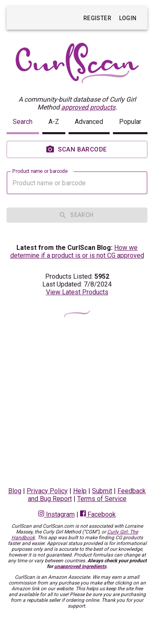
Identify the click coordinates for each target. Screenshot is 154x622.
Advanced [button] (89, 122)
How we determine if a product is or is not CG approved (77, 251)
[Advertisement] (77, 402)
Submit (102, 491)
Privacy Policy (47, 491)
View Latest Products (77, 292)
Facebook (98, 514)
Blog (14, 491)
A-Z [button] (53, 122)
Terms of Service (101, 499)
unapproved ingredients (80, 566)
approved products (88, 107)
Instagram (56, 514)
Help (80, 491)
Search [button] (22, 122)
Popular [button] (130, 122)
